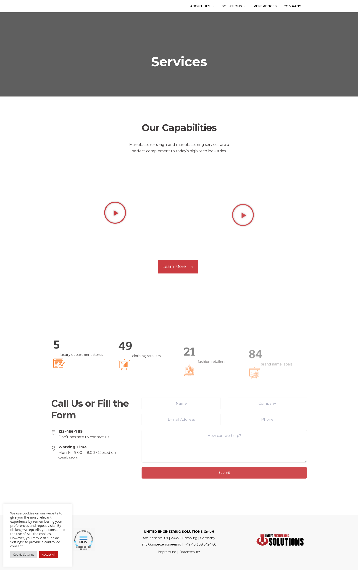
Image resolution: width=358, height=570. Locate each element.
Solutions (232, 6)
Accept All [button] (48, 554)
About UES (200, 6)
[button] (115, 236)
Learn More (178, 275)
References (265, 6)
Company (292, 6)
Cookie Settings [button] (23, 554)
